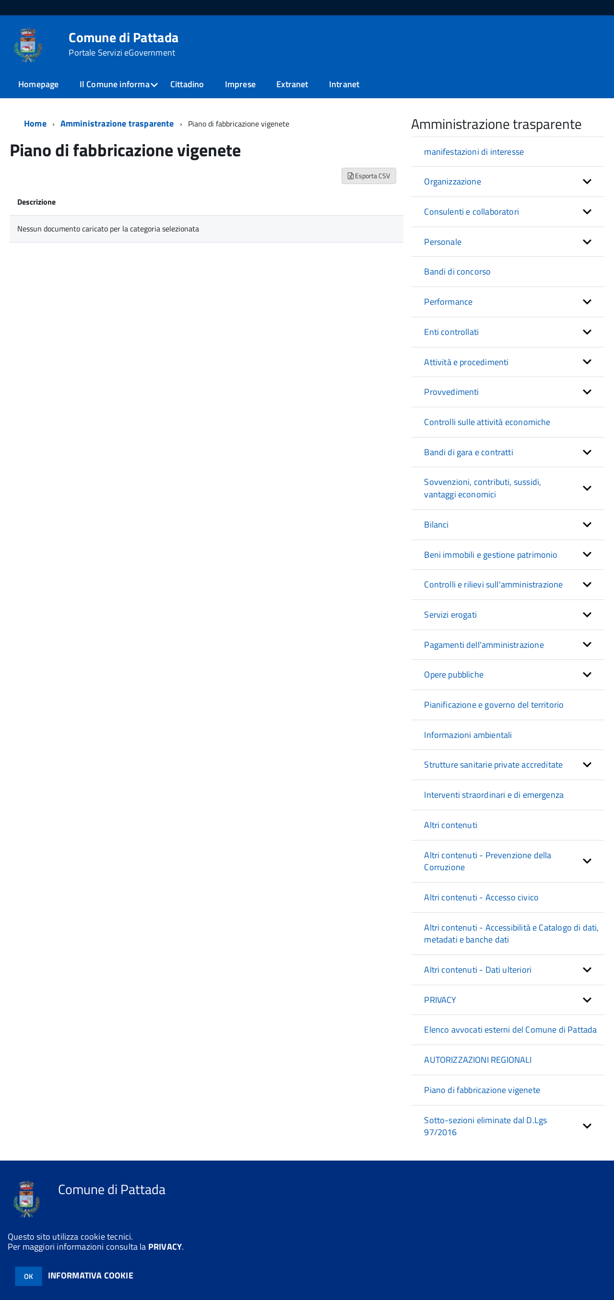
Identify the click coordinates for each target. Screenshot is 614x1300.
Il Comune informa (115, 84)
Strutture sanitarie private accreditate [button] (493, 764)
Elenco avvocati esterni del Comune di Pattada (510, 1029)
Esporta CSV (369, 176)
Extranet (292, 84)
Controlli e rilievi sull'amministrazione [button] (493, 584)
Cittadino (187, 84)
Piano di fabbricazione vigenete (482, 1089)
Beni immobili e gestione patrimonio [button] (490, 554)
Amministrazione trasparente (117, 123)
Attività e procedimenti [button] (466, 362)
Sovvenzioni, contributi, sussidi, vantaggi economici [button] (482, 488)
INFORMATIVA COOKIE (90, 1275)
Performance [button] (448, 301)
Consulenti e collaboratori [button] (471, 211)
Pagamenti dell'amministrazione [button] (483, 644)
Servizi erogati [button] (450, 614)
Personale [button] (442, 241)
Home (35, 123)
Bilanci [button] (436, 524)
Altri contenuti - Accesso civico (481, 897)
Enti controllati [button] (451, 331)
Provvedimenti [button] (451, 391)
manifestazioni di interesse (474, 151)
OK (28, 1276)
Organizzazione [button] (452, 181)
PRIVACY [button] (440, 999)
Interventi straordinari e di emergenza (494, 794)
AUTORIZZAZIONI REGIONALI (477, 1059)
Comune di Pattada (123, 44)
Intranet (344, 84)
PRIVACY (165, 1246)
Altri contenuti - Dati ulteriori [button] (477, 969)
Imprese (240, 84)
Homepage (38, 84)
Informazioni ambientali (468, 734)
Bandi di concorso (457, 271)
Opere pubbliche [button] (454, 674)
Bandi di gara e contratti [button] (468, 452)
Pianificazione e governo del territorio (494, 704)
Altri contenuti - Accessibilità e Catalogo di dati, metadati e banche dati (511, 933)
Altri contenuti (450, 824)
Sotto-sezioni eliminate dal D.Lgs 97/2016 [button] (485, 1126)
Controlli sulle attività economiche (487, 421)
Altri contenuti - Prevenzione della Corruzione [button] (487, 861)
